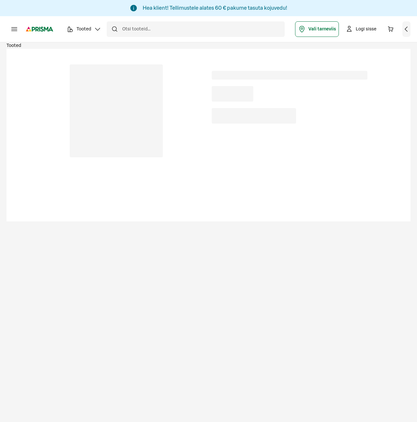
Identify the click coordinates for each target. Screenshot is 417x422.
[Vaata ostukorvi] (406, 29)
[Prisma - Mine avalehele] (39, 29)
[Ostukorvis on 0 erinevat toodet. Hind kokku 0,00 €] (391, 29)
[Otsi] (114, 29)
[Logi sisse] (361, 29)
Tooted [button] (83, 30)
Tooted (13, 45)
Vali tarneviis (317, 29)
